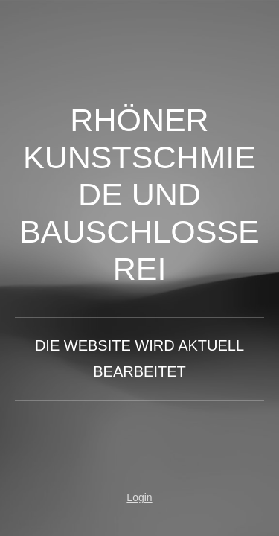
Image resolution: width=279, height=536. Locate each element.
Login (139, 497)
